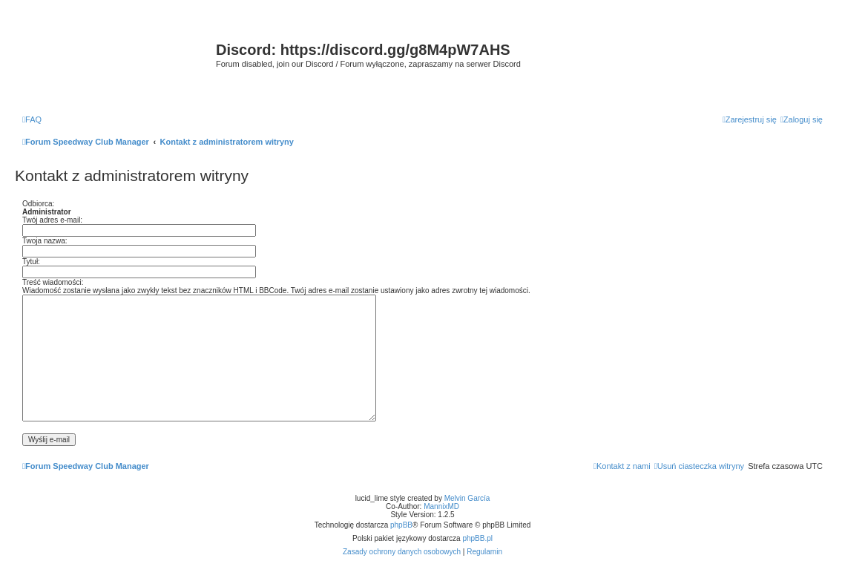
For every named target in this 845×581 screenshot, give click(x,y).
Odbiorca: (38, 204)
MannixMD (441, 506)
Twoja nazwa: (45, 241)
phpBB (401, 525)
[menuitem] (32, 119)
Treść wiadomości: (52, 282)
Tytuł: (31, 261)
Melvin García (467, 498)
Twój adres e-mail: (52, 220)
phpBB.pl (477, 538)
